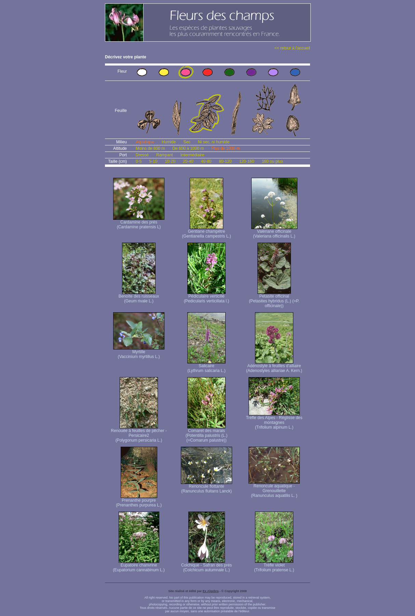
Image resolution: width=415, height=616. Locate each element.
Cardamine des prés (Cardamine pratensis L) (138, 222)
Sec (186, 142)
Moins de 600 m (150, 148)
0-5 (139, 161)
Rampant (164, 155)
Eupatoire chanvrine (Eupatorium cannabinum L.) (138, 565)
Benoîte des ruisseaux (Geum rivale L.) (139, 296)
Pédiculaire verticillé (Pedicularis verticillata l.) (206, 296)
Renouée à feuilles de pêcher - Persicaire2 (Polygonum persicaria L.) (138, 434)
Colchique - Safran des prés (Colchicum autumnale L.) (206, 565)
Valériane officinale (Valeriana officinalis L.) (274, 232)
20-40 (188, 161)
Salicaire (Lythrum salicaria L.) (206, 366)
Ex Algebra (211, 591)
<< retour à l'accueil (292, 48)
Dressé (142, 155)
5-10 (153, 161)
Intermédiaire (192, 155)
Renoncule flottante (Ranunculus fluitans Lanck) (206, 486)
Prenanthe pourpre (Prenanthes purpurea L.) (139, 500)
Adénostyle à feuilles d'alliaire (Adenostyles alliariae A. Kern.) (274, 366)
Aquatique (145, 142)
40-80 (206, 161)
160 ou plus (272, 161)
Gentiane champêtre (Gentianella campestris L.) (206, 232)
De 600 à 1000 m (188, 148)
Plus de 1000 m (225, 148)
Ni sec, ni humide (213, 142)
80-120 (225, 161)
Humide (169, 142)
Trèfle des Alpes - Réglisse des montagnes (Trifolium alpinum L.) (274, 421)
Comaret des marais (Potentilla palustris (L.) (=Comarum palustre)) (207, 434)
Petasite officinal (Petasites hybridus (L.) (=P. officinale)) (274, 299)
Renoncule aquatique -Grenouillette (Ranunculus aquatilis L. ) (274, 489)
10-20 (170, 161)
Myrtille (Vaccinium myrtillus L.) (138, 352)
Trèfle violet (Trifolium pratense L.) (274, 565)
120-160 (246, 161)
